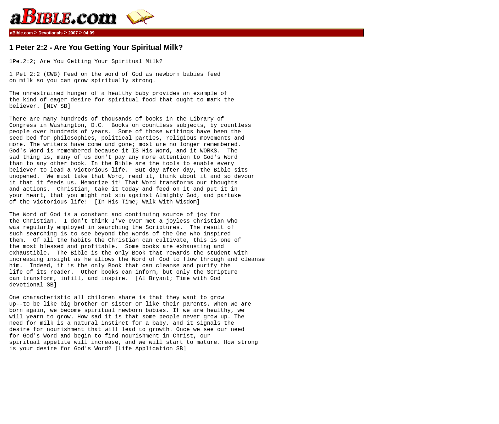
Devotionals (50, 32)
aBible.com (21, 32)
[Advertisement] (329, 150)
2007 (73, 32)
